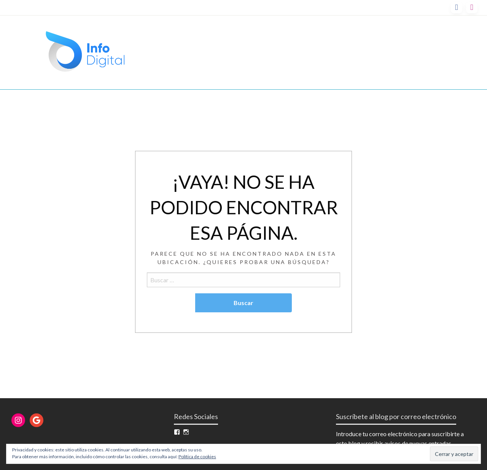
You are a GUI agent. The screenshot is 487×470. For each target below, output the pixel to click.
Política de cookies (197, 456)
